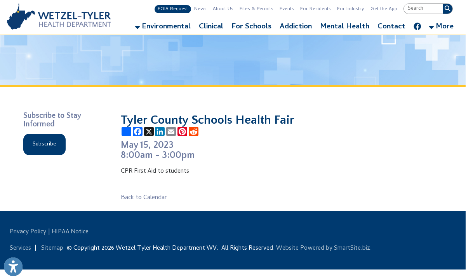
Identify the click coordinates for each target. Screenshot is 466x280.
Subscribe (44, 144)
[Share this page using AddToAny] (126, 131)
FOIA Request (173, 9)
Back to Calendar (144, 198)
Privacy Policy (28, 232)
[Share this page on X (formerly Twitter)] (149, 131)
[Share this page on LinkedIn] (159, 131)
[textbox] (423, 9)
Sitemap (52, 248)
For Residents (315, 9)
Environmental (163, 27)
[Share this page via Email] (171, 131)
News (200, 9)
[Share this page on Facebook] (137, 131)
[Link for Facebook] (417, 25)
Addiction (296, 27)
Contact (391, 27)
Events (287, 9)
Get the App (383, 9)
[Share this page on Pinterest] (182, 131)
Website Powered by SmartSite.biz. (324, 248)
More (441, 27)
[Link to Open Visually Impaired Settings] (13, 266)
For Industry (350, 9)
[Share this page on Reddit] (193, 131)
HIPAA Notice (70, 232)
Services (20, 248)
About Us (223, 9)
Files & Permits (256, 9)
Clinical (211, 27)
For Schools (251, 27)
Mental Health (344, 27)
